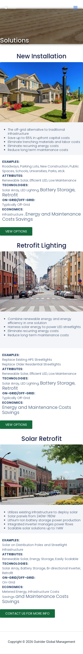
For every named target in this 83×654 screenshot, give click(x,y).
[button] (75, 7)
